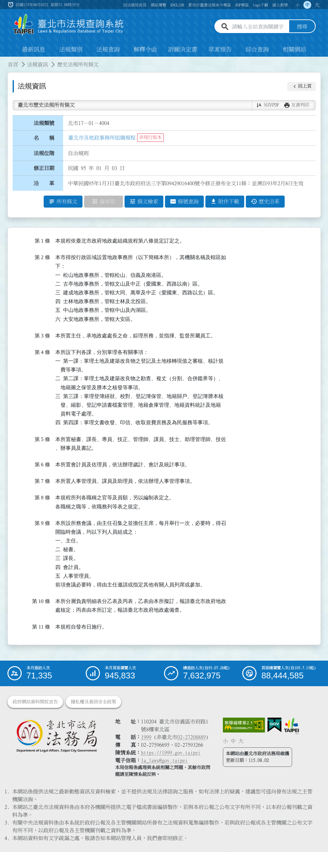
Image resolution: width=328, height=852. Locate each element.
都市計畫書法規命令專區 (209, 5)
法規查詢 (108, 50)
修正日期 (44, 168)
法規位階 (44, 153)
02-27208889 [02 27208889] (191, 737)
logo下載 (260, 5)
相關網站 (294, 50)
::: (4, 60)
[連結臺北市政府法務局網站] (56, 736)
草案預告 (220, 50)
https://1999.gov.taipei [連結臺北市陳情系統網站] (171, 752)
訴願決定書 (182, 50)
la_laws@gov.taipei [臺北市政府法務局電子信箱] (164, 760)
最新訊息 (33, 50)
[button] (301, 86)
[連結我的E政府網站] (274, 725)
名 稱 (44, 138)
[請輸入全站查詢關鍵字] (259, 27)
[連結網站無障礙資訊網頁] (244, 725)
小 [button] (298, 5)
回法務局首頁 (135, 5)
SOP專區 (242, 5)
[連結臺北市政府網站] (291, 726)
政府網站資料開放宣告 (35, 702)
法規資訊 (37, 64)
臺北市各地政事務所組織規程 (102, 137)
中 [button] (307, 5)
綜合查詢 (257, 50)
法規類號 (44, 123)
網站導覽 (158, 5)
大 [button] (317, 4)
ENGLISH (177, 5)
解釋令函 (145, 50)
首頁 (13, 64)
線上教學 (280, 5)
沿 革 (44, 183)
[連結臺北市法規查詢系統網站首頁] (69, 25)
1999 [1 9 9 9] (146, 737)
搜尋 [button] (302, 26)
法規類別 (70, 50)
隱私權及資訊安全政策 (93, 702)
